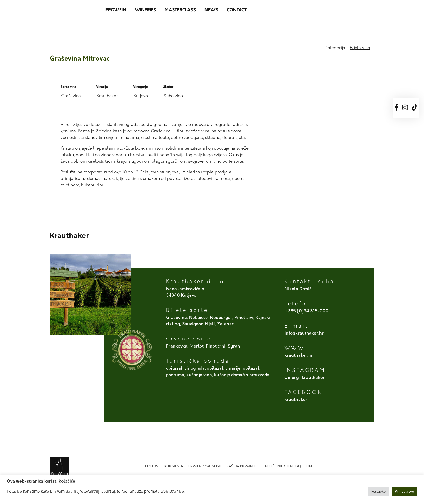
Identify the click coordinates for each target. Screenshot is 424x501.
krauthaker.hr (298, 355)
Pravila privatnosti (204, 466)
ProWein (115, 10)
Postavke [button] (378, 491)
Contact (237, 10)
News (211, 10)
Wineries (145, 10)
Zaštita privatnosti (243, 466)
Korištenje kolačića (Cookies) (291, 466)
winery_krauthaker (304, 378)
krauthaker (295, 400)
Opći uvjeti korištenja (164, 466)
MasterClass (180, 10)
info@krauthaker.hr (304, 333)
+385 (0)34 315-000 (306, 311)
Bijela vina (360, 48)
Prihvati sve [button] (404, 491)
